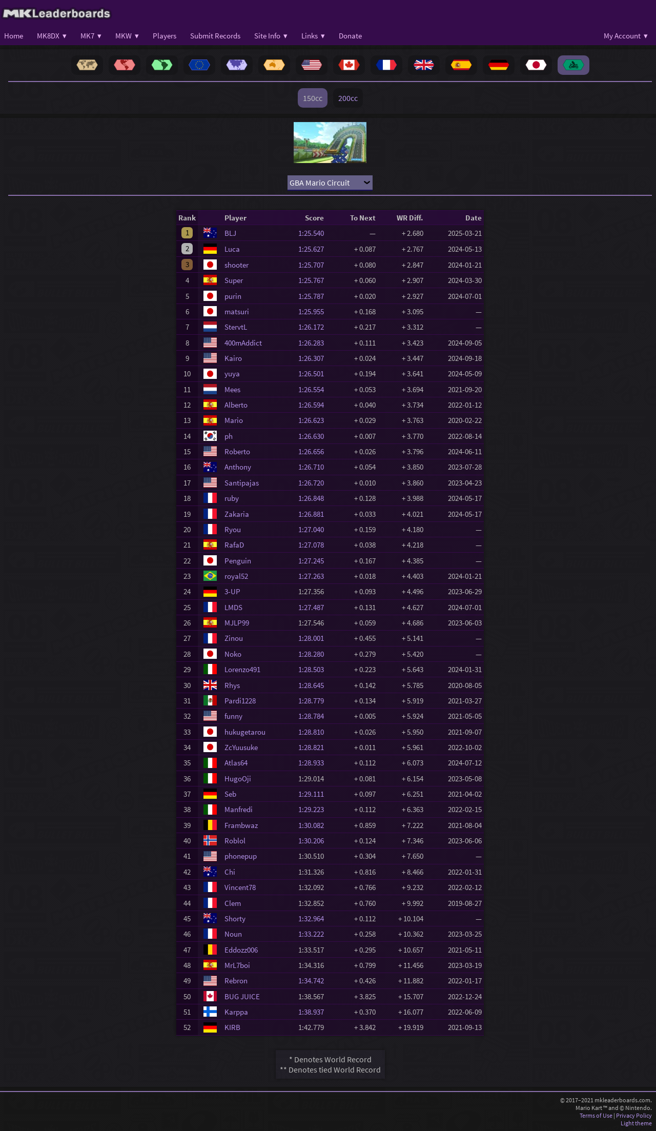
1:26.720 (314, 483)
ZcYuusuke (241, 747)
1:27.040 (314, 529)
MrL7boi (237, 965)
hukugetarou (244, 732)
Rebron (236, 980)
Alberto (236, 405)
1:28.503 (314, 669)
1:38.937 (314, 1012)
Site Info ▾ (271, 36)
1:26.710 (314, 467)
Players (164, 36)
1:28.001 (314, 638)
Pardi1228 (240, 700)
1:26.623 (314, 420)
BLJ (230, 233)
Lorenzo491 (242, 669)
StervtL (235, 327)
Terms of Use (596, 1115)
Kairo (233, 358)
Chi (229, 872)
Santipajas (241, 483)
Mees (232, 389)
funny (233, 716)
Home (13, 36)
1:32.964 (314, 918)
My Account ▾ (626, 36)
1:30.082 (314, 825)
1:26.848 (314, 498)
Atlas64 (236, 763)
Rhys (232, 685)
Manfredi (238, 809)
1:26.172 (314, 327)
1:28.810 (314, 732)
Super (233, 280)
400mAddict (243, 343)
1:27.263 (314, 576)
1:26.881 (314, 514)
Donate (350, 36)
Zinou (233, 638)
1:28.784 (314, 716)
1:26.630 (314, 436)
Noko (232, 654)
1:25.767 (314, 280)
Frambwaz (241, 825)
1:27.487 (314, 607)
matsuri (236, 311)
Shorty (234, 918)
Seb (230, 794)
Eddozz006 (241, 950)
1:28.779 (314, 700)
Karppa (236, 1012)
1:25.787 (314, 296)
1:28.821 (314, 747)
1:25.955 (314, 311)
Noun (233, 934)
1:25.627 (314, 249)
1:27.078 (314, 545)
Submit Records (215, 36)
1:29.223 (314, 809)
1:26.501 (314, 373)
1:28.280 (314, 654)
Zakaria (236, 514)
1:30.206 (314, 840)
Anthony (237, 467)
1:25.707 (314, 265)
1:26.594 (314, 405)
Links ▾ (313, 36)
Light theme (636, 1123)
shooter (236, 265)
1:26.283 (314, 343)
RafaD (234, 545)
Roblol (234, 840)
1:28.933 (314, 763)
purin (232, 296)
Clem (232, 903)
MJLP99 (236, 623)
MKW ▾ (127, 36)
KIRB (232, 1027)
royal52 (236, 576)
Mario (233, 420)
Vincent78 (240, 887)
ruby (231, 498)
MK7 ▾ (90, 36)
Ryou (232, 529)
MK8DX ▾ (52, 36)
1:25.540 (314, 233)
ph (228, 436)
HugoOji (237, 778)
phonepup (240, 856)
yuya (232, 373)
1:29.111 (314, 794)
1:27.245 (314, 561)
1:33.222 (314, 934)
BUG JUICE (242, 996)
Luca (232, 249)
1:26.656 (314, 451)
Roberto (237, 451)
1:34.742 (314, 980)
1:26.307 (314, 358)
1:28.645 (314, 685)
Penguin (237, 561)
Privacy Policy (634, 1115)
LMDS (233, 607)
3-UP (232, 591)
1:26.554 (314, 389)
